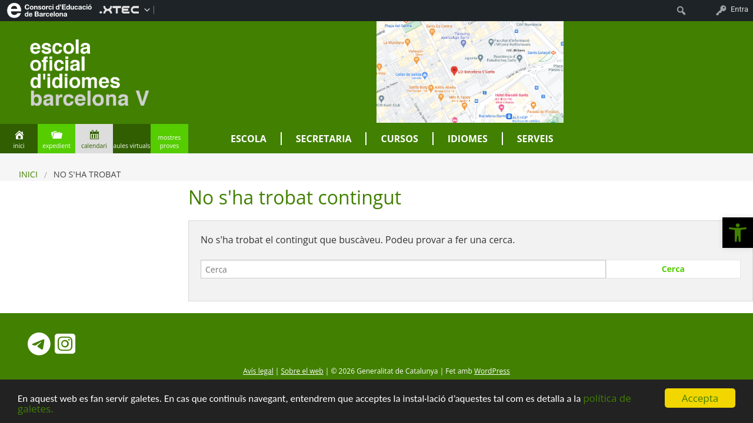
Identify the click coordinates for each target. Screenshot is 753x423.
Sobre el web (302, 371)
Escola (248, 138)
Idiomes (468, 138)
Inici (28, 174)
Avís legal (258, 371)
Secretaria (324, 138)
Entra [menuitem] (739, 9)
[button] (737, 232)
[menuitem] (49, 9)
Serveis (535, 138)
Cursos (399, 138)
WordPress (492, 371)
